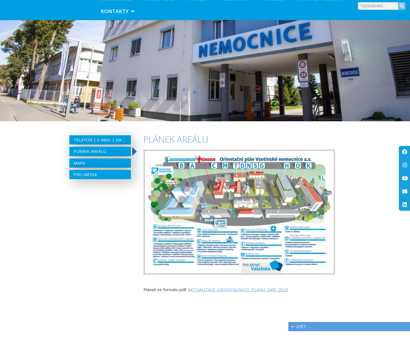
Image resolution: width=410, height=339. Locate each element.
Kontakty (117, 15)
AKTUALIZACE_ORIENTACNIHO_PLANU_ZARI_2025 (238, 297)
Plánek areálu (90, 159)
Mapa (79, 171)
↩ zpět (298, 334)
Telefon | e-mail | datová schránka (100, 147)
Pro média (85, 182)
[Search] (402, 10)
